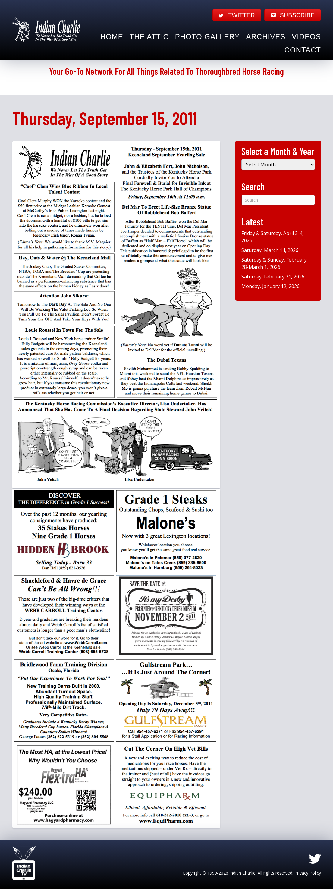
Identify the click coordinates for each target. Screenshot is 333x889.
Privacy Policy (307, 873)
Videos (306, 37)
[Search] (278, 200)
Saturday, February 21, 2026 (272, 276)
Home (111, 37)
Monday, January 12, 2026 (270, 286)
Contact (302, 50)
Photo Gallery (207, 37)
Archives (266, 37)
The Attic (149, 37)
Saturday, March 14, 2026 (269, 250)
